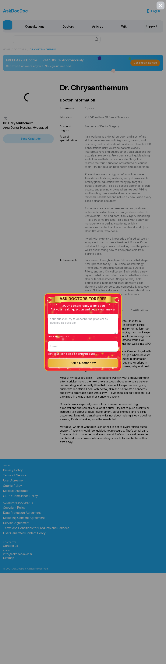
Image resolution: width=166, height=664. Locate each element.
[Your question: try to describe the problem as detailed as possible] (83, 330)
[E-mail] (83, 336)
